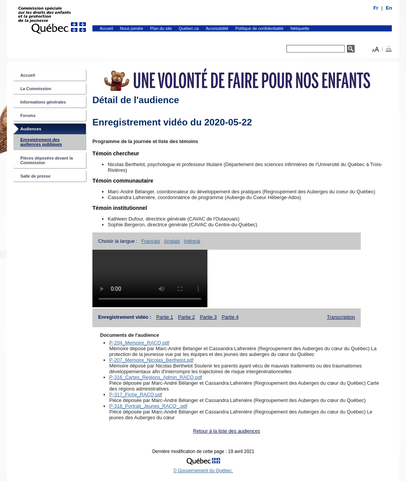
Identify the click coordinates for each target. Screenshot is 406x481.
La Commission (35, 88)
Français (150, 241)
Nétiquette (300, 28)
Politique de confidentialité (259, 28)
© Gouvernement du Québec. (203, 470)
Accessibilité (216, 28)
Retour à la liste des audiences (226, 431)
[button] (376, 48)
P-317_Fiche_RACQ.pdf (135, 394)
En (389, 8)
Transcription (341, 317)
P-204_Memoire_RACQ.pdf (139, 343)
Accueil (106, 28)
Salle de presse (35, 176)
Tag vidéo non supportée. (149, 278)
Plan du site (161, 28)
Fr (375, 8)
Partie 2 (186, 317)
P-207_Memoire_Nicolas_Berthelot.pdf (151, 360)
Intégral (192, 241)
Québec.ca (189, 28)
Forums (28, 115)
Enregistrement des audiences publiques (49, 143)
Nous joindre (131, 28)
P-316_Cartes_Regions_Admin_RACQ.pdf (155, 377)
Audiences (38, 130)
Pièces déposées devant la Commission (46, 160)
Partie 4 (230, 317)
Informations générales (43, 102)
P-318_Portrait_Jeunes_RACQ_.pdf (148, 406)
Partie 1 (164, 317)
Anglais (172, 241)
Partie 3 (208, 317)
